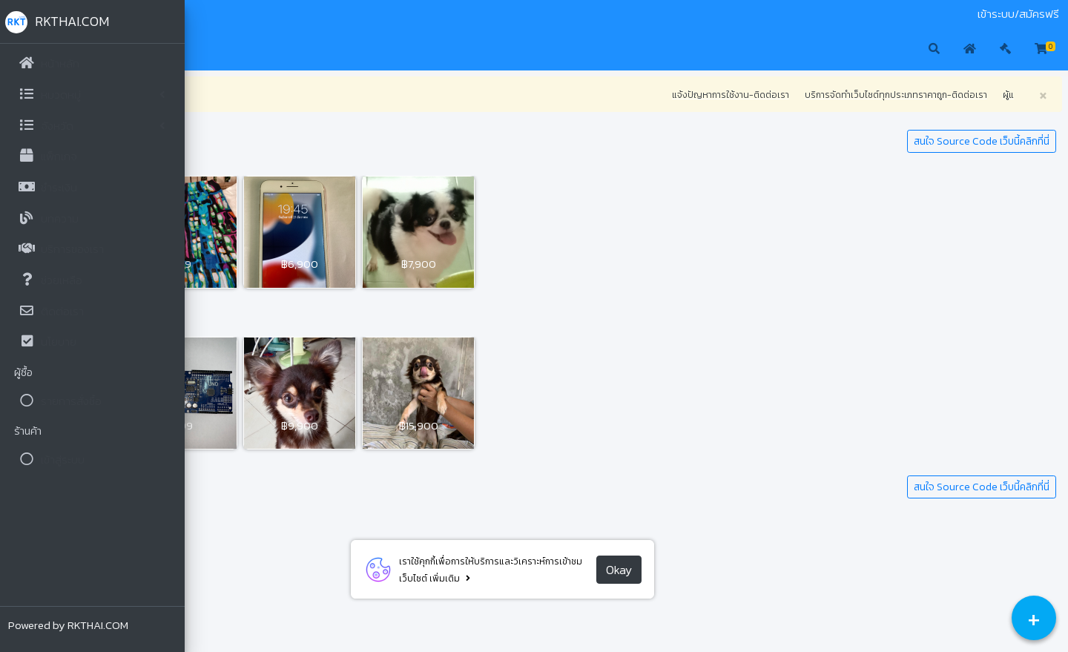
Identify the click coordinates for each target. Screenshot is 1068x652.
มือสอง (210, 14)
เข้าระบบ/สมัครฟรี (1018, 14)
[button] (208, 50)
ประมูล (245, 14)
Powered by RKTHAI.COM (69, 624)
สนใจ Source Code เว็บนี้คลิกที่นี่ (981, 141)
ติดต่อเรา (284, 14)
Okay (712, 570)
